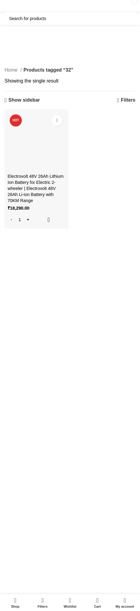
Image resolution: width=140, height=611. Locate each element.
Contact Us (13, 526)
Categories (68, 50)
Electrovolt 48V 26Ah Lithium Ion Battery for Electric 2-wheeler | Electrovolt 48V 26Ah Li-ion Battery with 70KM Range (36, 188)
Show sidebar (24, 100)
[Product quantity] (19, 219)
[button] (36, 219)
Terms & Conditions (21, 516)
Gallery (9, 455)
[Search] (70, 18)
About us (11, 466)
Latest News (14, 537)
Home (12, 70)
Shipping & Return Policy (26, 506)
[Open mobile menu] (18, 6)
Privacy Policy (16, 495)
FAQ (7, 445)
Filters (128, 100)
